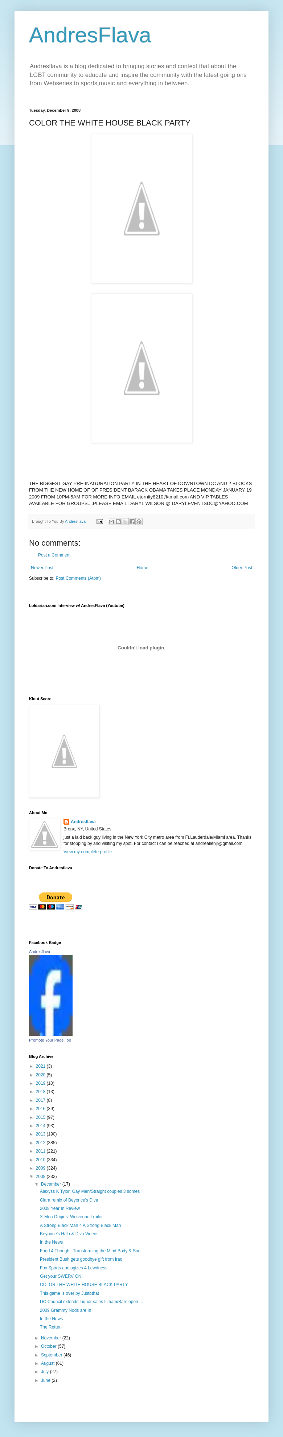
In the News (51, 1242)
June (46, 1380)
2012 (41, 1142)
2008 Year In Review (60, 1208)
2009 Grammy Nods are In (65, 1310)
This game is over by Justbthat (69, 1293)
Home (142, 567)
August (48, 1363)
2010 (41, 1159)
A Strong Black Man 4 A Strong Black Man (80, 1225)
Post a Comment (54, 555)
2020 (41, 1074)
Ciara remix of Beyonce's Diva (69, 1200)
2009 (41, 1168)
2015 (41, 1117)
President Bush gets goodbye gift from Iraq (81, 1259)
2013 (41, 1134)
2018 (41, 1091)
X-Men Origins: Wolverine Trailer (71, 1216)
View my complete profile (87, 851)
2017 (41, 1100)
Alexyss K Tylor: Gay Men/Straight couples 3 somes (90, 1191)
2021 (41, 1066)
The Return (51, 1327)
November (51, 1337)
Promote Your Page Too (50, 1040)
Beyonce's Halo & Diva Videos (69, 1233)
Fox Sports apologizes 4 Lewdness (73, 1267)
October (49, 1346)
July (45, 1371)
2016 (41, 1108)
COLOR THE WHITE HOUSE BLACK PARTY (84, 1284)
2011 (41, 1151)
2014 (41, 1125)
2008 (41, 1176)
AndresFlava (90, 35)
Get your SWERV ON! (61, 1276)
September (52, 1355)
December (51, 1184)
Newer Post (42, 567)
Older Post (241, 567)
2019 (41, 1083)
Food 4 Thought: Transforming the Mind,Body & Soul (91, 1250)
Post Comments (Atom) (78, 578)
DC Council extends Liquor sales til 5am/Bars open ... (91, 1301)
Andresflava (83, 821)
